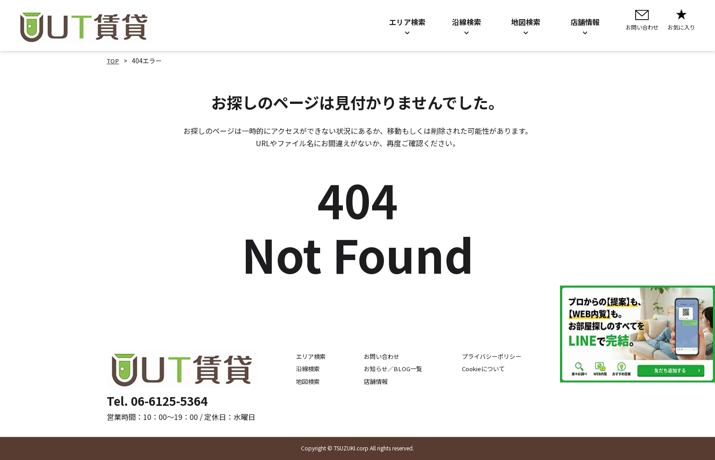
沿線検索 (297, 368)
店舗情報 (370, 381)
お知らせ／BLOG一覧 (389, 368)
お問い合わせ (377, 356)
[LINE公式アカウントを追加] (637, 334)
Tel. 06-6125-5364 (157, 400)
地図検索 (297, 381)
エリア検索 (300, 356)
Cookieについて (486, 368)
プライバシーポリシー (495, 356)
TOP (113, 60)
